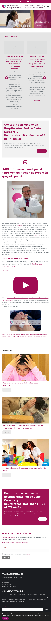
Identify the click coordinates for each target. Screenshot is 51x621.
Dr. (19, 258)
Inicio (3, 617)
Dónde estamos (21, 617)
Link (28, 554)
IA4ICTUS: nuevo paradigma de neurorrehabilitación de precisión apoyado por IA (25, 172)
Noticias (28, 617)
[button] (6, 77)
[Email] (25, 550)
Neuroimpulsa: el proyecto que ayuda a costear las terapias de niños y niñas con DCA (36, 61)
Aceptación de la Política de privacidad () (16, 554)
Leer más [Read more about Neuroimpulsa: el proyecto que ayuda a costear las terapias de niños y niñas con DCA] (37, 100)
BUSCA (4, 606)
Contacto (14, 617)
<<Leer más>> (6, 270)
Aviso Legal (45, 617)
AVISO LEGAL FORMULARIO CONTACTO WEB (15, 543)
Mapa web (8, 617)
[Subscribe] (6, 557)
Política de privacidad (36, 617)
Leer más (6, 390)
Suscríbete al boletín (8, 537)
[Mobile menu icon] (48, 6)
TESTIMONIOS (6, 334)
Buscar (46, 609)
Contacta (42, 151)
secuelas (19, 225)
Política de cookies (25, 619)
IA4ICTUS (37, 236)
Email (4, 548)
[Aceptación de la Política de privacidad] (2, 553)
